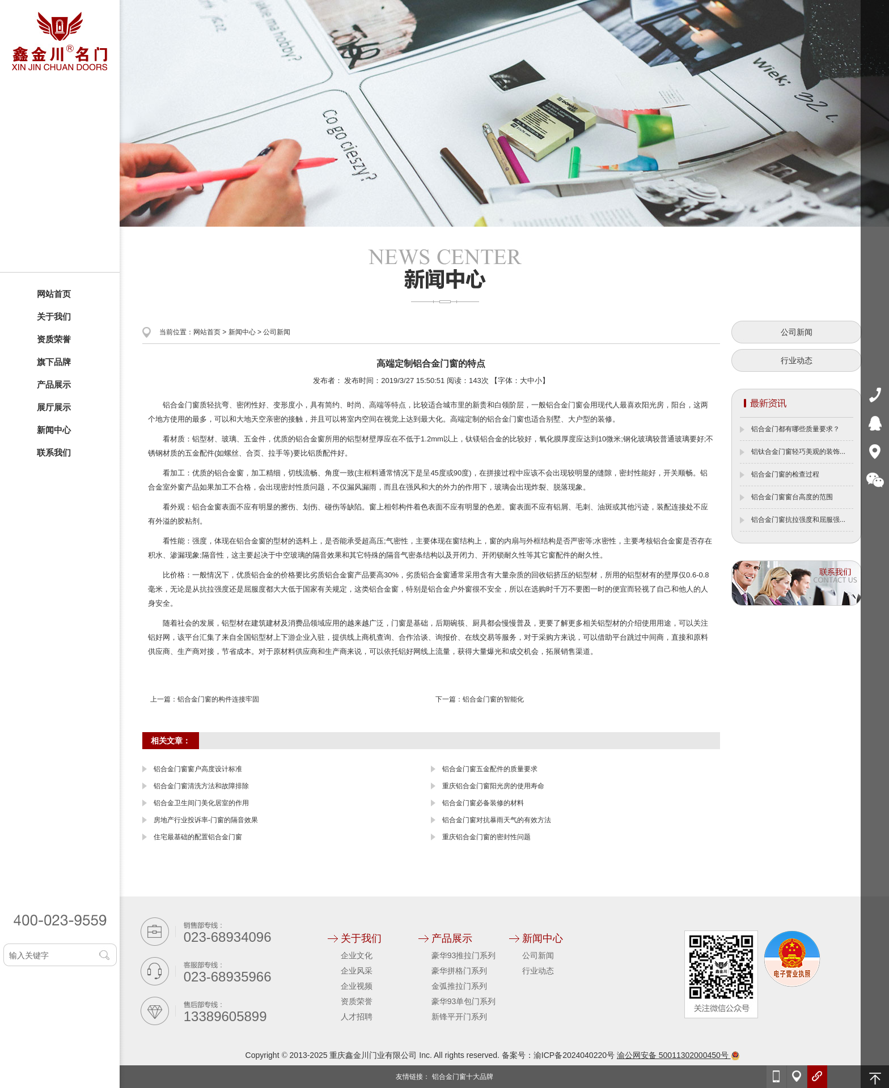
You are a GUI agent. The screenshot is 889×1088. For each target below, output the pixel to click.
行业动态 (796, 360)
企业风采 (356, 970)
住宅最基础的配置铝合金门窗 (198, 837)
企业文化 (356, 955)
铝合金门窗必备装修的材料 (483, 803)
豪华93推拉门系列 (463, 955)
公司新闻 (276, 332)
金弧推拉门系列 (459, 986)
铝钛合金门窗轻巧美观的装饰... (798, 452)
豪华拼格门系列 (459, 970)
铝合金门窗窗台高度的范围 (792, 497)
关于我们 (54, 316)
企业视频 (356, 986)
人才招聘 (356, 1016)
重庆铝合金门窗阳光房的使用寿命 (493, 786)
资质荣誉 (54, 339)
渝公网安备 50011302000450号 (678, 1055)
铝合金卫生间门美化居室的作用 (201, 803)
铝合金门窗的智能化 (493, 699)
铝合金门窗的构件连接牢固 (218, 699)
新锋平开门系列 (459, 1016)
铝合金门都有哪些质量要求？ (795, 429)
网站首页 (54, 294)
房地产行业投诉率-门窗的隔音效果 (206, 820)
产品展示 (54, 384)
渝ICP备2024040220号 (574, 1055)
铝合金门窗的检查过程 (785, 474)
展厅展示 (54, 407)
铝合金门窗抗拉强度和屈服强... (798, 520)
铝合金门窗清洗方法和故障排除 (201, 786)
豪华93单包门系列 (463, 1001)
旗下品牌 (54, 362)
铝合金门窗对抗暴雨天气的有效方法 (496, 820)
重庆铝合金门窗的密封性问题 (486, 837)
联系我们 (54, 452)
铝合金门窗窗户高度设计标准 (198, 769)
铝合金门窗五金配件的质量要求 (489, 769)
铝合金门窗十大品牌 (462, 1077)
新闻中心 (54, 430)
